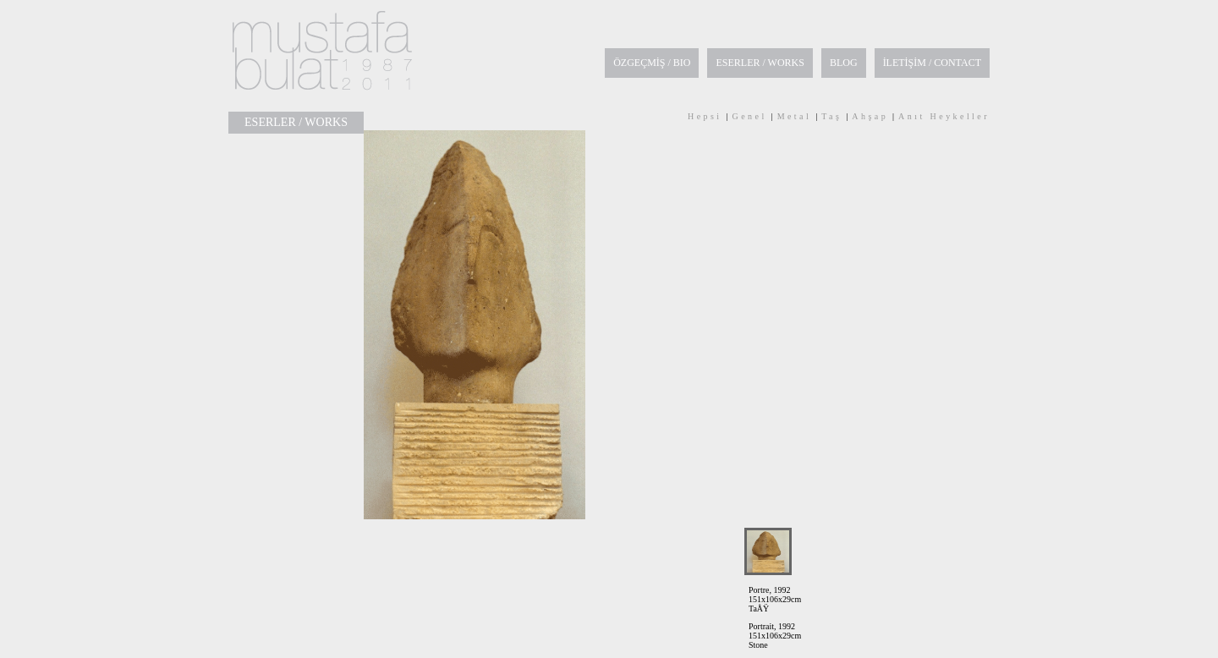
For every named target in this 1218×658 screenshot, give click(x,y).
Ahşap (870, 116)
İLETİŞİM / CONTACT (932, 63)
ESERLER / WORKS (760, 63)
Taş (831, 116)
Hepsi (705, 116)
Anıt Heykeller (944, 116)
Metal (794, 116)
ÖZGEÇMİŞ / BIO (651, 63)
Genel (749, 116)
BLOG (844, 63)
